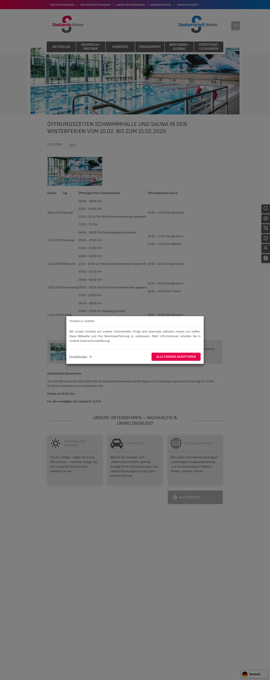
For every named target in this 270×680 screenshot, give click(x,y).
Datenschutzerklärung (95, 341)
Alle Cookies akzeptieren (176, 357)
